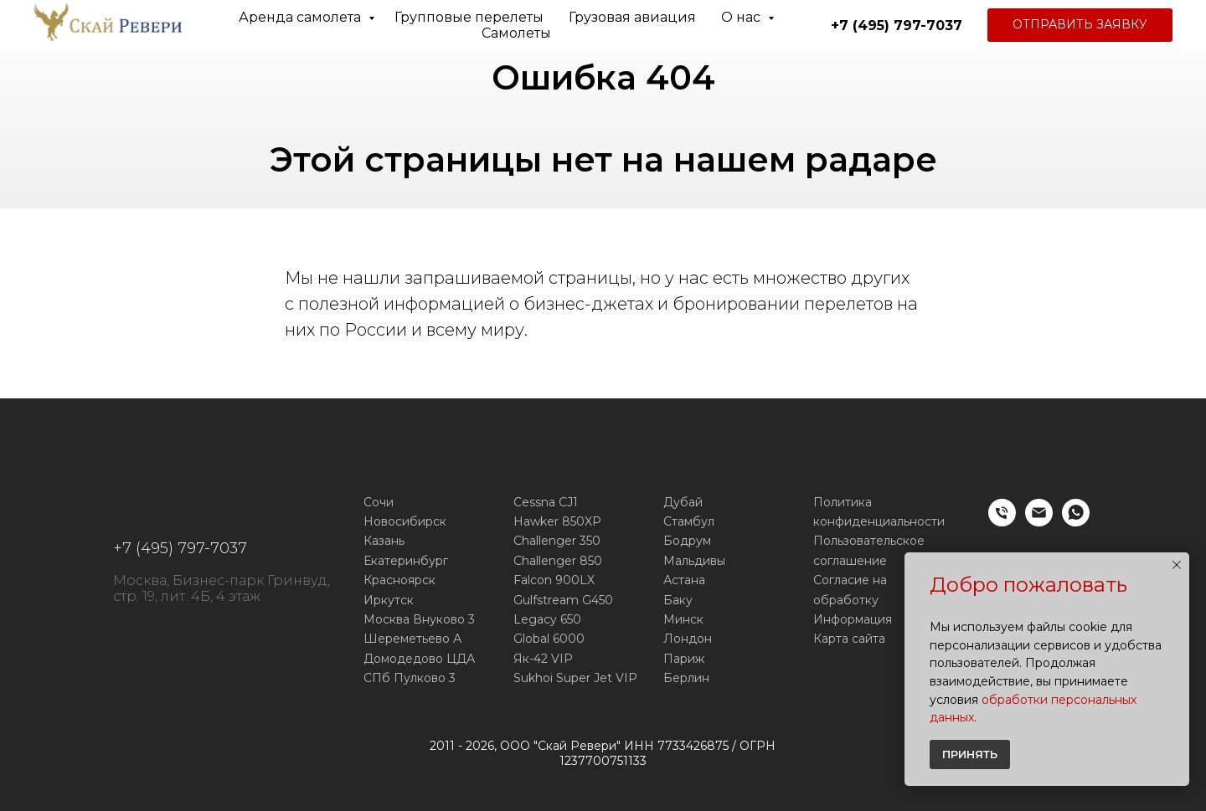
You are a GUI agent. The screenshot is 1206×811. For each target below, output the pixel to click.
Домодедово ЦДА (419, 658)
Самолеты (516, 33)
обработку (846, 600)
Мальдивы (694, 560)
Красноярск (399, 580)
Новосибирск (404, 521)
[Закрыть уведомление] (1176, 565)
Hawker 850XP (557, 521)
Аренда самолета (301, 17)
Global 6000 (549, 638)
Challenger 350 (556, 540)
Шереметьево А (412, 638)
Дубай (683, 502)
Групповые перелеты (469, 17)
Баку (678, 600)
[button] (1079, 25)
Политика (842, 502)
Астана (684, 580)
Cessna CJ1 (545, 502)
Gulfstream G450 (563, 600)
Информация (852, 619)
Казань (384, 540)
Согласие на (850, 580)
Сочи (378, 502)
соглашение (850, 560)
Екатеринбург (405, 560)
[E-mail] (1039, 522)
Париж (683, 658)
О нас (742, 17)
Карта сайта (849, 638)
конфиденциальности (879, 521)
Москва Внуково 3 (419, 619)
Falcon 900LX (554, 580)
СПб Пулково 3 (409, 678)
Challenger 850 (557, 560)
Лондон (687, 638)
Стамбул (688, 521)
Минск (683, 619)
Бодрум (687, 540)
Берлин (686, 678)
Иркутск (388, 600)
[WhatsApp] (1076, 522)
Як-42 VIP (543, 658)
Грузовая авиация (632, 17)
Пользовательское (869, 540)
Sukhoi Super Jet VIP (575, 678)
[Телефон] (1002, 522)
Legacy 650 (547, 619)
